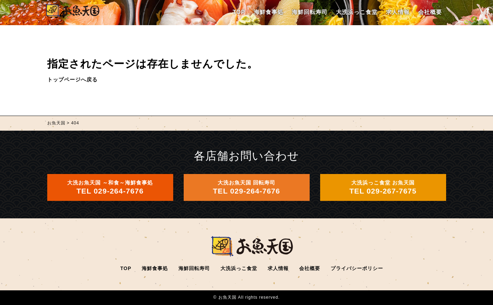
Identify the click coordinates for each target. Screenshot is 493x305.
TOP (239, 12)
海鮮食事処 (268, 12)
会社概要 (430, 12)
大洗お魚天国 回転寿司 (246, 187)
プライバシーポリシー (357, 268)
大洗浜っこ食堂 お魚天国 (383, 187)
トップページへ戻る (72, 79)
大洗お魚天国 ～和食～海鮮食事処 (110, 187)
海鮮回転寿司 (310, 12)
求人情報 (398, 12)
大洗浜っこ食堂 (357, 12)
